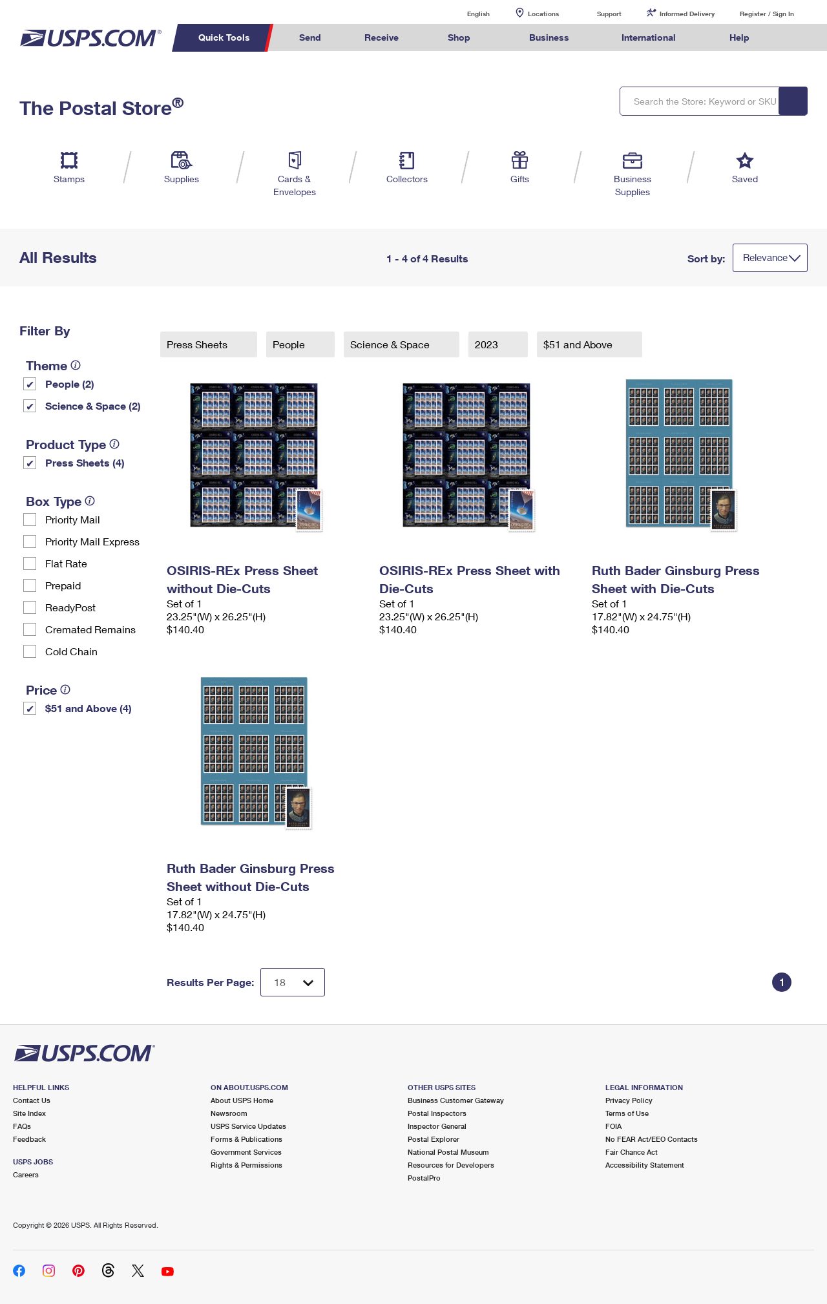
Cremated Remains (90, 629)
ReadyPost (70, 607)
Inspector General (437, 1126)
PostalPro (424, 1177)
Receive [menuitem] (381, 37)
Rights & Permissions (246, 1165)
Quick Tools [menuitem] (224, 37)
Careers (26, 1174)
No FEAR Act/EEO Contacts (651, 1139)
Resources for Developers (451, 1165)
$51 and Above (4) (88, 708)
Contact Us (31, 1100)
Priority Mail (72, 519)
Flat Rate (66, 563)
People (290, 344)
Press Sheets (198, 344)
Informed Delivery (687, 13)
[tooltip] (75, 365)
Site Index (29, 1113)
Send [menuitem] (310, 37)
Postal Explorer (433, 1139)
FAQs (22, 1126)
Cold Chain (71, 651)
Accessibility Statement (644, 1165)
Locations (543, 13)
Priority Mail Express (92, 541)
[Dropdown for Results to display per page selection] (292, 982)
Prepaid (63, 585)
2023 (488, 344)
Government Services (246, 1152)
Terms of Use (627, 1113)
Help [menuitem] (739, 37)
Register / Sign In (767, 13)
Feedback (29, 1139)
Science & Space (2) (93, 405)
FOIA (613, 1126)
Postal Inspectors (437, 1113)
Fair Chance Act (631, 1152)
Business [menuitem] (549, 37)
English (465, 13)
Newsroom (229, 1113)
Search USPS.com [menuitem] (795, 38)
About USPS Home (242, 1100)
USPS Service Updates (248, 1126)
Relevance (765, 257)
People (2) (69, 383)
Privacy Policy (629, 1100)
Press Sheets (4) (85, 462)
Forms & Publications (246, 1139)
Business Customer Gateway (456, 1100)
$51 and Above (579, 344)
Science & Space (391, 344)
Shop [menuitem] (459, 37)
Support (609, 13)
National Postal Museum (448, 1152)
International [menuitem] (649, 37)
